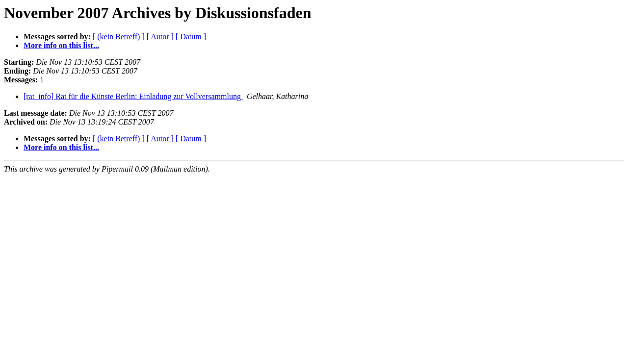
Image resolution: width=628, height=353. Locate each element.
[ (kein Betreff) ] (119, 36)
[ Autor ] (160, 36)
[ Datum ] (191, 36)
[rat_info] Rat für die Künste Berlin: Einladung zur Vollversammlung (133, 96)
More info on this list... (61, 45)
